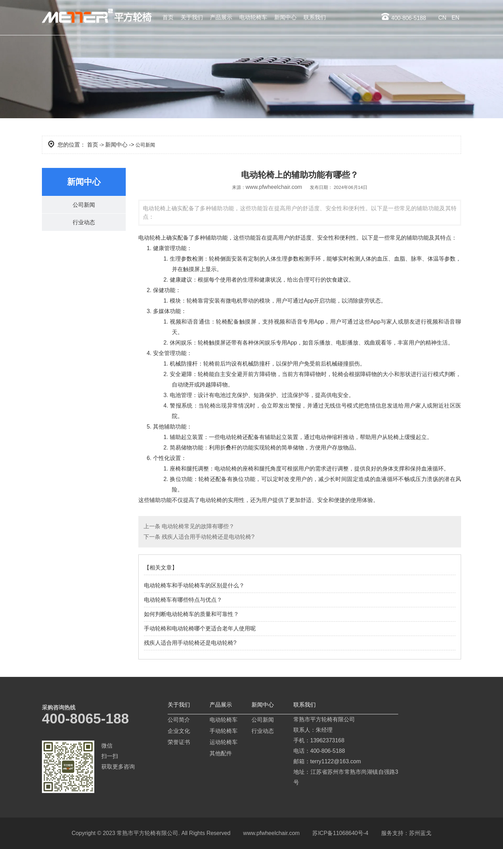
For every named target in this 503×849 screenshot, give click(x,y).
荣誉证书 (179, 742)
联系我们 (315, 17)
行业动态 (84, 223)
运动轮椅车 (224, 742)
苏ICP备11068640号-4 (340, 833)
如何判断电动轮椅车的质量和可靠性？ (191, 614)
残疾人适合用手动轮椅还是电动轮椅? (207, 537)
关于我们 (192, 17)
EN (455, 18)
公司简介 (179, 720)
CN (442, 18)
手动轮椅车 (224, 731)
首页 (168, 17)
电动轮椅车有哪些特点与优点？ (183, 600)
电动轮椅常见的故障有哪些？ (197, 526)
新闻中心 (285, 17)
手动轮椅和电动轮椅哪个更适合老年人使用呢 (200, 628)
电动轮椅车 (253, 17)
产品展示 (221, 17)
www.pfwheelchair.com (274, 187)
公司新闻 (84, 205)
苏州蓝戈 (420, 833)
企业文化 (179, 731)
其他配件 (221, 753)
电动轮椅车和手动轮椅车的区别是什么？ (194, 585)
